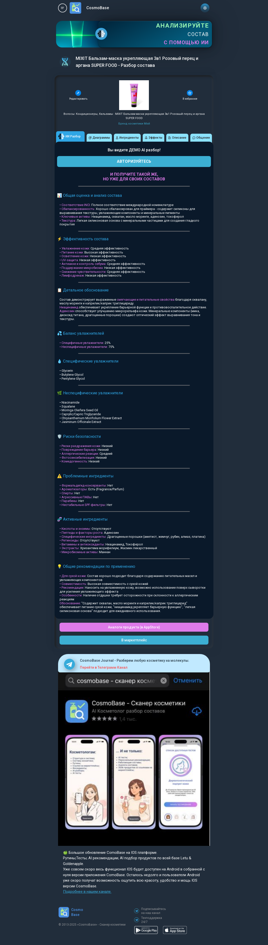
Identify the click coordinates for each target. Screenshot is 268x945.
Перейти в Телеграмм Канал (104, 667)
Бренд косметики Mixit (134, 123)
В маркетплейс (134, 640)
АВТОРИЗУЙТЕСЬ (134, 161)
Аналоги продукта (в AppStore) (134, 627)
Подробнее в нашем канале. (87, 891)
